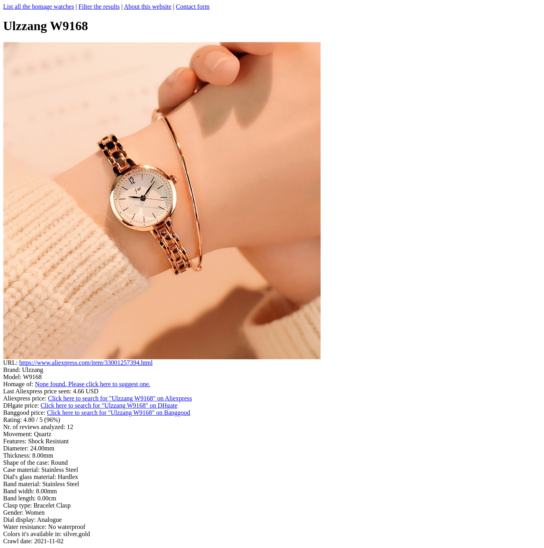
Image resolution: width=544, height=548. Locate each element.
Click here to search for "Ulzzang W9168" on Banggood (118, 412)
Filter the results (99, 6)
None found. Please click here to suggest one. (92, 384)
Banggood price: (25, 412)
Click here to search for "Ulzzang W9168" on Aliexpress (120, 398)
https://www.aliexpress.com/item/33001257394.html (85, 362)
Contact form (193, 6)
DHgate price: (21, 405)
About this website (147, 6)
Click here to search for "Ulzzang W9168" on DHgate (108, 405)
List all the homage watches (38, 6)
